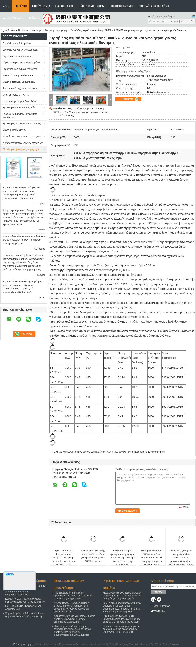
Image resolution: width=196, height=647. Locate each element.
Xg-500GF (68, 451)
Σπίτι (6, 5)
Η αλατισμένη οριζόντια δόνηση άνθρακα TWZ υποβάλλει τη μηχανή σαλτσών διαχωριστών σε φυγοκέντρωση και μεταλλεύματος (72, 630)
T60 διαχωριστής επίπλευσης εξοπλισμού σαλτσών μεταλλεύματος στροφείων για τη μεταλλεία (73, 595)
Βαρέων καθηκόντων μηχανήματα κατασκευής (20, 116)
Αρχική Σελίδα (7, 30)
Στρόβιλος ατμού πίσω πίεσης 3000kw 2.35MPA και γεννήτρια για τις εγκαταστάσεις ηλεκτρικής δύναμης (80, 112)
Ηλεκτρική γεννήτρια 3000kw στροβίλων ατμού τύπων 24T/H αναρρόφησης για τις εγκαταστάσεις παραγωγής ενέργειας (151, 559)
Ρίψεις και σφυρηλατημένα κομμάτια (21, 62)
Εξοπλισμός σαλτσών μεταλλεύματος (22, 123)
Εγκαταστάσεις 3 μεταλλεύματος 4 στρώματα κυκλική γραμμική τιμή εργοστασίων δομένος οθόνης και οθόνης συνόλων (71, 607)
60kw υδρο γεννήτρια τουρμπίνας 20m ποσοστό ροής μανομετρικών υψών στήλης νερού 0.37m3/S (181, 557)
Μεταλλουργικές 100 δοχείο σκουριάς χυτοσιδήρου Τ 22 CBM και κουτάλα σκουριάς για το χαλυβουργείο (122, 595)
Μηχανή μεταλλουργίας (15, 130)
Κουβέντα (130, 99)
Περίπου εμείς (64, 5)
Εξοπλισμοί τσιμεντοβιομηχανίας (19, 107)
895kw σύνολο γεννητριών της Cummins (96, 451)
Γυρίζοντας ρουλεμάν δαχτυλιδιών (20, 101)
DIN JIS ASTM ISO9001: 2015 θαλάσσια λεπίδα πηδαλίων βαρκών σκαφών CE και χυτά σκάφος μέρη (121, 619)
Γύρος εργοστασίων (91, 5)
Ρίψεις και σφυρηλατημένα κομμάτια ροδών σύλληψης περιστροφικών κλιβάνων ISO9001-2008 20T (121, 629)
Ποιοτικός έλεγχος (121, 5)
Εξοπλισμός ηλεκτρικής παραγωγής (49, 30)
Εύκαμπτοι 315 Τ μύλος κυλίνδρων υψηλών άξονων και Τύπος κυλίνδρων (25, 600)
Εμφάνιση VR (41, 5)
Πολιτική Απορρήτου (23, 644)
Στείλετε (158, 591)
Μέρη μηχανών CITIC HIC (16, 94)
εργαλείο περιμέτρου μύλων (17, 56)
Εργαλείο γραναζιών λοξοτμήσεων (20, 49)
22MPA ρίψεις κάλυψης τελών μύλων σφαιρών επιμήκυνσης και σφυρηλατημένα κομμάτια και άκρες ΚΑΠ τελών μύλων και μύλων (122, 607)
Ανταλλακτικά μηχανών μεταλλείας (20, 88)
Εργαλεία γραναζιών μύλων (17, 43)
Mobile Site (158, 611)
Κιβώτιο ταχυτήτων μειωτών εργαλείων (23, 143)
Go (192, 21)
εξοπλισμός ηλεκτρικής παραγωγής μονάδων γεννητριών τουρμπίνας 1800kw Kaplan (93, 556)
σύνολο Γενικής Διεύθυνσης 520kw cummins (142, 451)
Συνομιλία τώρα (13, 17)
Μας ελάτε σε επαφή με (154, 5)
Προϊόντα (21, 5)
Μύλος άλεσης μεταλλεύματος (18, 75)
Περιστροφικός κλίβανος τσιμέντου (20, 69)
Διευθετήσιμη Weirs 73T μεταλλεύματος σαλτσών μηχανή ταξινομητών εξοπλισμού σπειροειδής (74, 619)
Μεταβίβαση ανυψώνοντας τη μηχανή (22, 136)
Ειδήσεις (34, 17)
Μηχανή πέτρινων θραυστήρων (19, 82)
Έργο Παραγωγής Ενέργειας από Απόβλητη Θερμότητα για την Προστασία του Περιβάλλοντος (64, 557)
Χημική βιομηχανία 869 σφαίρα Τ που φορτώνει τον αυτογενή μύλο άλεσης (24, 615)
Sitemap (165, 606)
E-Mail (155, 606)
